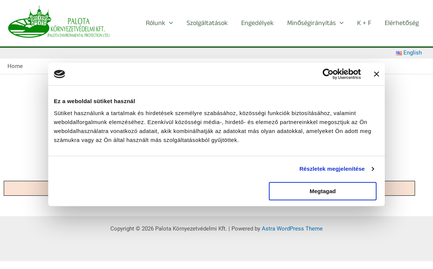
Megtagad (323, 191)
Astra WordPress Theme (292, 228)
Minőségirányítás (315, 23)
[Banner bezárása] (376, 74)
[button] (169, 23)
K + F (364, 23)
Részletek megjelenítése (332, 169)
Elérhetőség (402, 23)
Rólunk (159, 23)
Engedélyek (257, 23)
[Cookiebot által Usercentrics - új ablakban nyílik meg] (328, 74)
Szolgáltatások (207, 23)
